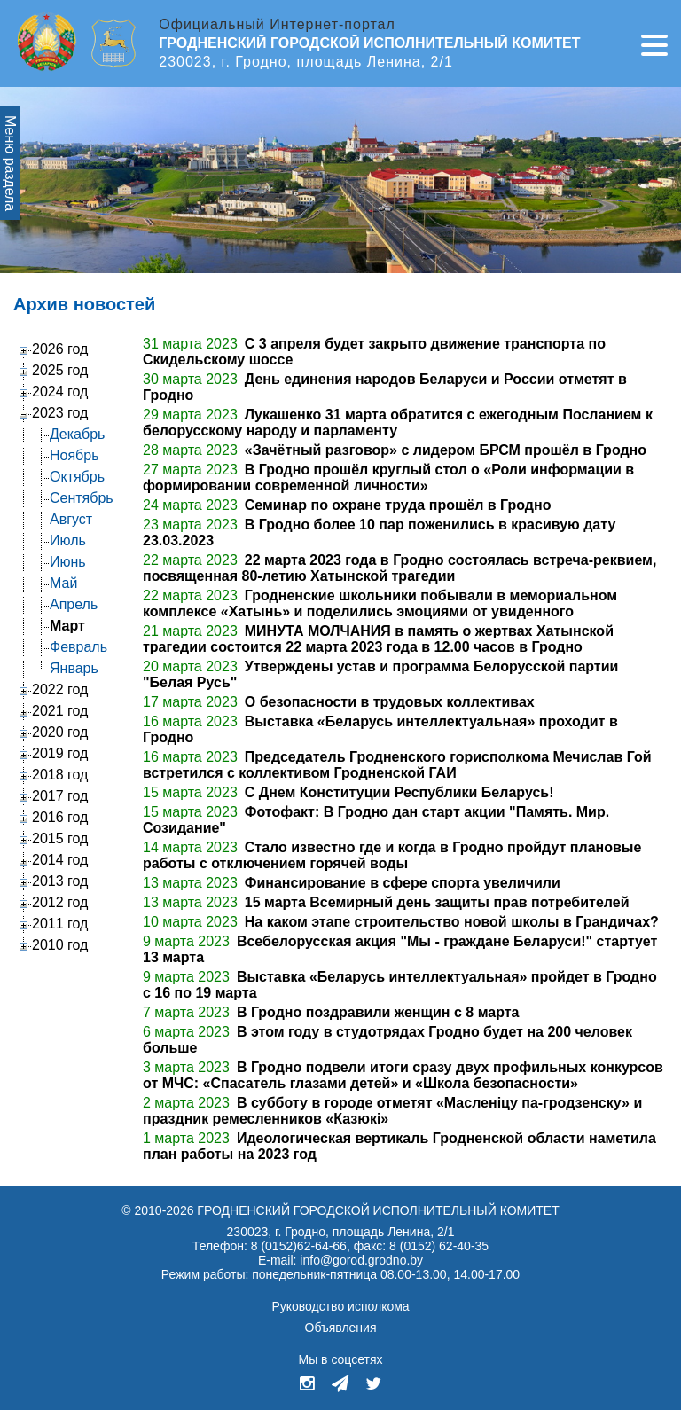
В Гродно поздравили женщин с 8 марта (378, 1012)
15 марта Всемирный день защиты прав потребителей (437, 902)
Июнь (68, 561)
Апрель (74, 604)
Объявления (341, 1327)
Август (71, 519)
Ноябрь (74, 455)
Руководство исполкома (340, 1306)
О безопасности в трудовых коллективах (390, 701)
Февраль (78, 646)
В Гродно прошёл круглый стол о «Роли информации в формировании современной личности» (388, 477)
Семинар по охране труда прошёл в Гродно (398, 505)
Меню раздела (10, 163)
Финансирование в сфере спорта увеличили (402, 882)
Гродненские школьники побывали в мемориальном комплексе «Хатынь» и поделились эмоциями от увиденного (380, 603)
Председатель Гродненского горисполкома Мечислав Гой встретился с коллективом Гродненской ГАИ (397, 764)
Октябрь (77, 476)
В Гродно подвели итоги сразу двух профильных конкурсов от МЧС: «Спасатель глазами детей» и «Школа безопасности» (403, 1075)
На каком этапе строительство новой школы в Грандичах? (452, 921)
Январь (74, 668)
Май (63, 583)
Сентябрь (82, 497)
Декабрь (77, 434)
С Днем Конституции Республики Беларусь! (399, 792)
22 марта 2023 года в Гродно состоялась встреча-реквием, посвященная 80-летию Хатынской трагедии (399, 568)
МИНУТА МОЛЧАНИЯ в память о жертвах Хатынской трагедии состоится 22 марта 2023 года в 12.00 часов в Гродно (378, 638)
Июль (68, 540)
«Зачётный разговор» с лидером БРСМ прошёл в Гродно (445, 450)
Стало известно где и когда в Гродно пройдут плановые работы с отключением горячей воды (392, 855)
